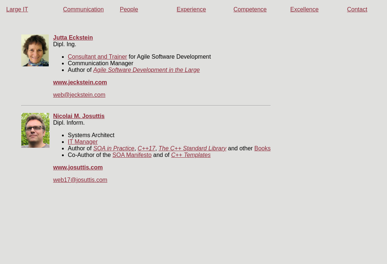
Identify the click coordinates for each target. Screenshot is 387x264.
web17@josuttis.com (80, 180)
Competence (250, 9)
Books (262, 148)
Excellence (304, 9)
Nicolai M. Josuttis (78, 116)
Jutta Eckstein (73, 37)
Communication (83, 9)
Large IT (17, 9)
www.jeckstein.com (80, 82)
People (129, 9)
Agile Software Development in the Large (146, 70)
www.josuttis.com (78, 167)
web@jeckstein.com (79, 95)
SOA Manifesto (132, 155)
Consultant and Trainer (97, 57)
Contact (357, 9)
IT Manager (83, 142)
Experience (191, 9)
